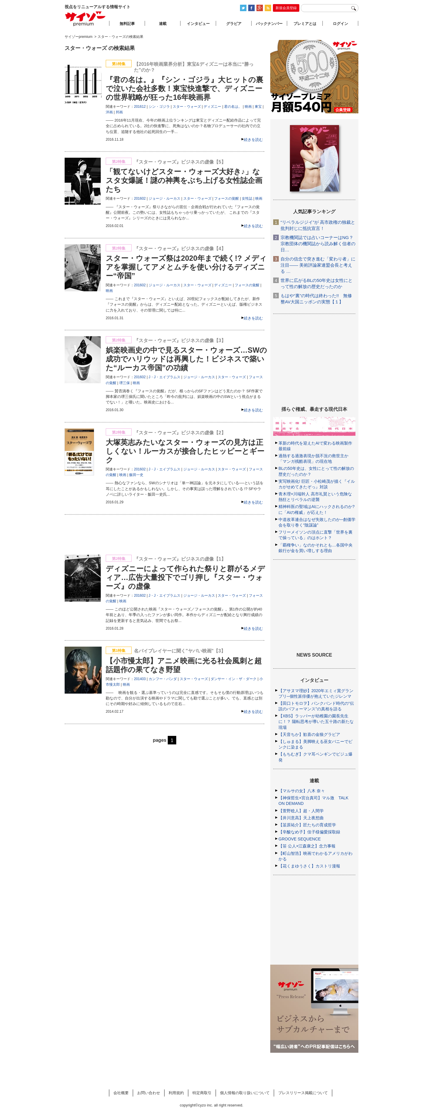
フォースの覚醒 (226, 198)
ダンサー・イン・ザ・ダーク (233, 679)
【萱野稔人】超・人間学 (301, 810)
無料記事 (127, 23)
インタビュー (198, 23)
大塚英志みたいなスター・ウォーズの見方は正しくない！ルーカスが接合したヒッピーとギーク (185, 451)
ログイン (340, 23)
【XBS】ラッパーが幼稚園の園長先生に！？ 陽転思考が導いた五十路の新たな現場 (316, 721)
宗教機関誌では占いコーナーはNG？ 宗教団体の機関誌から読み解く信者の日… (318, 243)
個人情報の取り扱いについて (245, 1093)
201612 (140, 107)
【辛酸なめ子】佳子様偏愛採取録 (309, 832)
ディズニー (212, 107)
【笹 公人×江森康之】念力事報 (306, 846)
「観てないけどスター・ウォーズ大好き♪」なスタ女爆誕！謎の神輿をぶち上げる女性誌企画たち (184, 180)
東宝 (258, 107)
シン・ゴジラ (159, 107)
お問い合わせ (148, 1093)
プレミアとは (304, 23)
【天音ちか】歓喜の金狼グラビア (309, 734)
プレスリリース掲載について (303, 1093)
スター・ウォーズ (187, 107)
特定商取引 (202, 1093)
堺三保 (124, 383)
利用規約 (176, 1093)
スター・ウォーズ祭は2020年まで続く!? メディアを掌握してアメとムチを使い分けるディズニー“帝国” (186, 267)
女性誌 (247, 198)
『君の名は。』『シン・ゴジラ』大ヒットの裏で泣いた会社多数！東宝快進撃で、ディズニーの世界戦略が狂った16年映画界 (184, 88)
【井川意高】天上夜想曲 (301, 817)
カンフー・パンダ (163, 679)
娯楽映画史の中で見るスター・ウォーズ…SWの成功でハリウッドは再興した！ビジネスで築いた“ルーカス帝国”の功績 (186, 359)
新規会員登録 (286, 8)
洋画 (109, 112)
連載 (163, 23)
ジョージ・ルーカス (164, 198)
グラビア (233, 23)
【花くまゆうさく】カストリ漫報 (309, 866)
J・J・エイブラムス (164, 377)
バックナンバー (269, 23)
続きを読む (253, 139)
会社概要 (121, 1093)
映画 (248, 107)
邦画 (119, 112)
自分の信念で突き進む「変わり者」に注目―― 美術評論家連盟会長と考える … (318, 265)
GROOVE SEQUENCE (299, 839)
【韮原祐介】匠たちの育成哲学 (307, 825)
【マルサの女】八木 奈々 (301, 790)
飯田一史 (136, 475)
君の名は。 (233, 107)
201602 (140, 198)
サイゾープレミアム (85, 18)
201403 (140, 679)
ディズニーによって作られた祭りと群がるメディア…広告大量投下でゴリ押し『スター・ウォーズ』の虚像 (185, 577)
